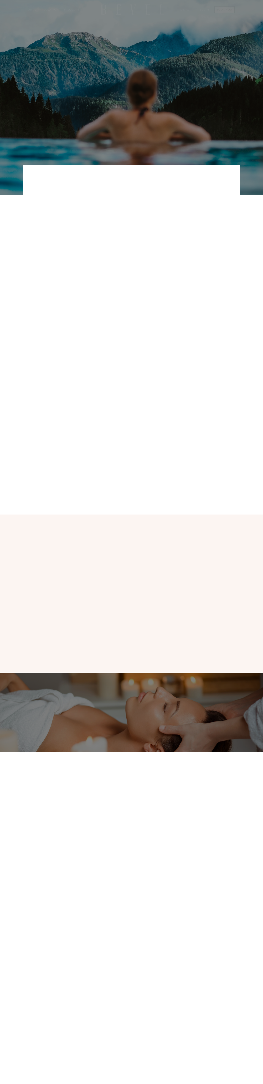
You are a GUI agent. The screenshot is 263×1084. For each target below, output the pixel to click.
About (33, 9)
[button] (187, 9)
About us (101, 610)
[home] (132, 9)
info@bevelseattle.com (73, 231)
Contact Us (158, 1032)
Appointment (160, 1025)
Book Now (224, 9)
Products (71, 9)
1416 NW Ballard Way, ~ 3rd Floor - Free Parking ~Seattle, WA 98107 (198, 230)
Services (134, 1039)
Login (204, 9)
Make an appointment (55, 610)
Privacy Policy (160, 1039)
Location (51, 9)
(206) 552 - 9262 (73, 224)
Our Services (183, 480)
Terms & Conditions (164, 1046)
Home (132, 1025)
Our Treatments (162, 94)
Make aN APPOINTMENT (107, 94)
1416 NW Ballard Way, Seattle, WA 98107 (131, 965)
